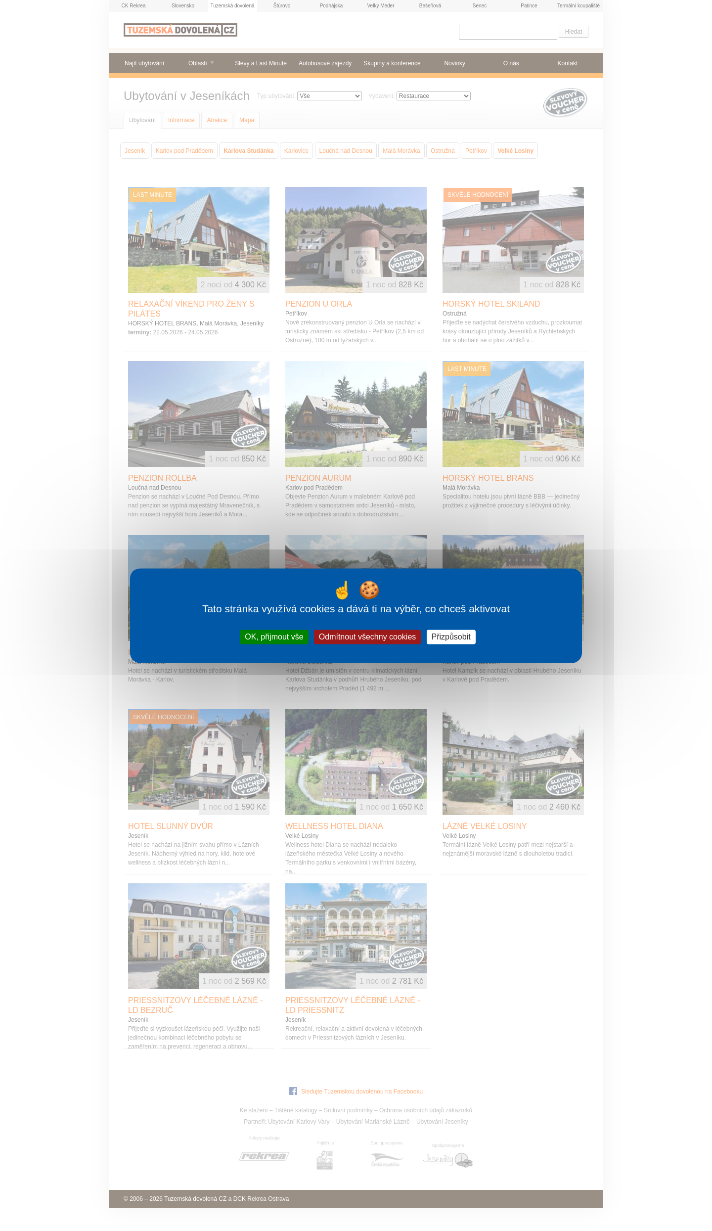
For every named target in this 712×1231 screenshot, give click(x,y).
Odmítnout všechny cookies (367, 637)
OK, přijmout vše (274, 637)
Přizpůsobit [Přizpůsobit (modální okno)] (451, 637)
